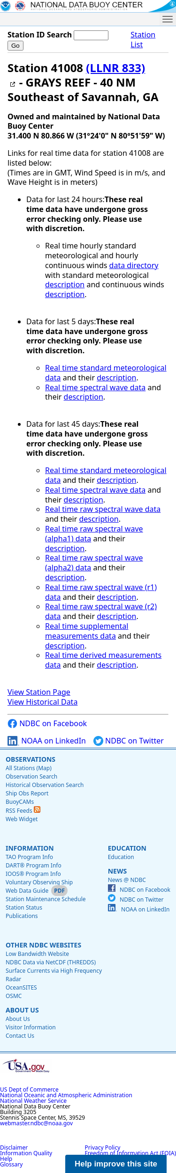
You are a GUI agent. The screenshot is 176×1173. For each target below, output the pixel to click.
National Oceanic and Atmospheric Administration (66, 1095)
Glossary (11, 1164)
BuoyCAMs (20, 802)
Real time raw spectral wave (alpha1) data (94, 534)
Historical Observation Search (45, 785)
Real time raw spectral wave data (103, 509)
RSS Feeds (23, 811)
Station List (142, 40)
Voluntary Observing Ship (39, 882)
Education (127, 848)
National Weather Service (33, 1101)
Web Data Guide (27, 891)
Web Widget (22, 819)
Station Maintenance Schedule (46, 899)
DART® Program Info (33, 865)
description (64, 284)
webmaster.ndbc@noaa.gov (36, 1123)
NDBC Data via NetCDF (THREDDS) (51, 962)
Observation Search (31, 776)
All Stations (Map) (29, 768)
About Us (22, 1009)
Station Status (24, 907)
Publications (22, 916)
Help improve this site (116, 1163)
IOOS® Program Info (33, 874)
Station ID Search (40, 34)
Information (30, 848)
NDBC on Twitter (128, 741)
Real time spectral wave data (95, 387)
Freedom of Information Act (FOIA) (130, 1153)
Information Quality (26, 1153)
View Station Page (39, 692)
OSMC (14, 996)
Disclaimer (14, 1147)
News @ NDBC (127, 880)
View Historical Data (42, 702)
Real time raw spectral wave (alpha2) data (94, 563)
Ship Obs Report (27, 793)
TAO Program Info (29, 857)
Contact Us (20, 1036)
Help (6, 1159)
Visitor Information (31, 1027)
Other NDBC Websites (43, 944)
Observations (30, 759)
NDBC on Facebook (47, 724)
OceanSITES (21, 987)
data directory (134, 265)
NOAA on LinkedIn (47, 741)
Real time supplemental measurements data (86, 631)
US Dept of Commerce (29, 1089)
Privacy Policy (103, 1147)
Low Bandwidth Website (37, 954)
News (117, 871)
